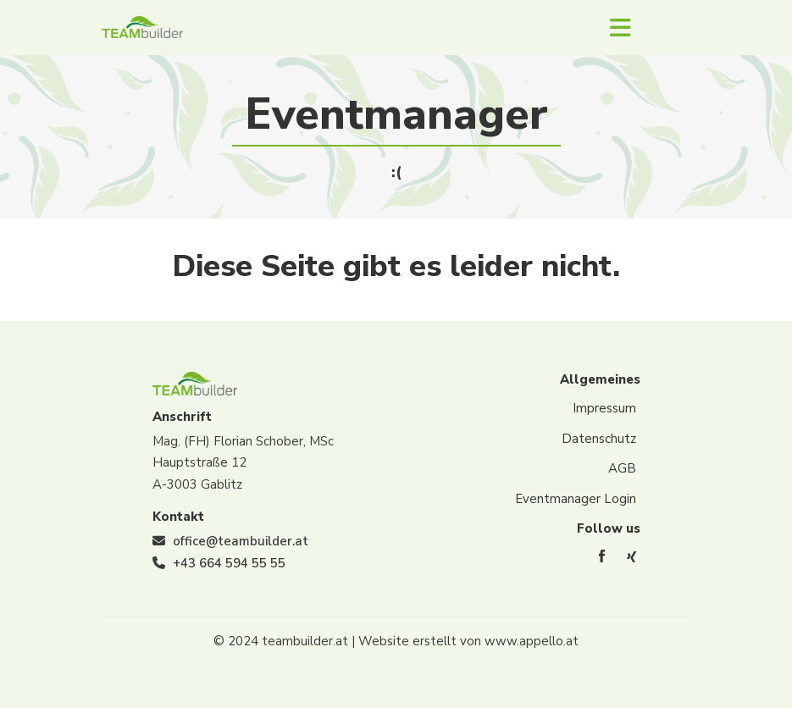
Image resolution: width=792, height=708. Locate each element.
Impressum (604, 408)
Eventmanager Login (575, 498)
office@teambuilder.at (240, 541)
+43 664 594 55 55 (229, 563)
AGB (622, 468)
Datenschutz (599, 438)
